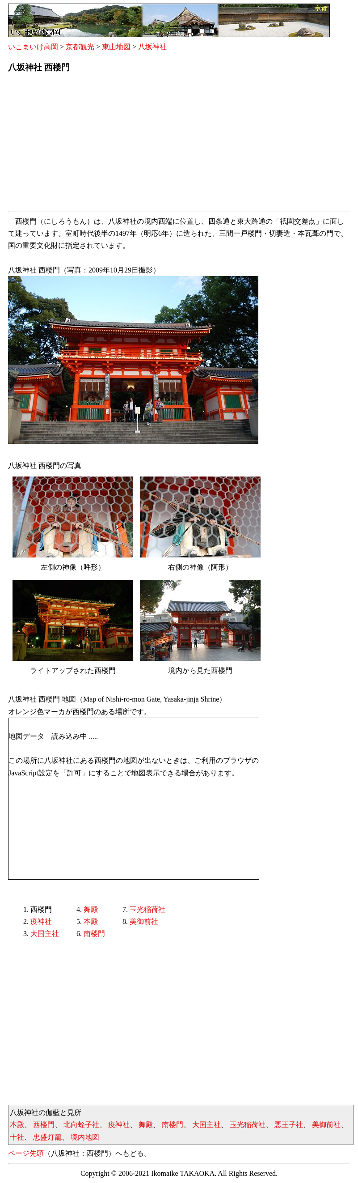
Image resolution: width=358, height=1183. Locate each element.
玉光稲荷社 (147, 909)
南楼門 (94, 933)
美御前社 (144, 921)
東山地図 (116, 47)
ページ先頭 (26, 1153)
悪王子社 (288, 1124)
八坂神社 (152, 47)
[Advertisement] (179, 144)
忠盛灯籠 (47, 1137)
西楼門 (44, 1124)
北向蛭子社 (81, 1124)
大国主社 (44, 933)
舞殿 (91, 909)
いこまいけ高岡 (33, 47)
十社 (17, 1137)
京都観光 (80, 47)
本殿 (91, 921)
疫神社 (41, 921)
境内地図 (85, 1137)
